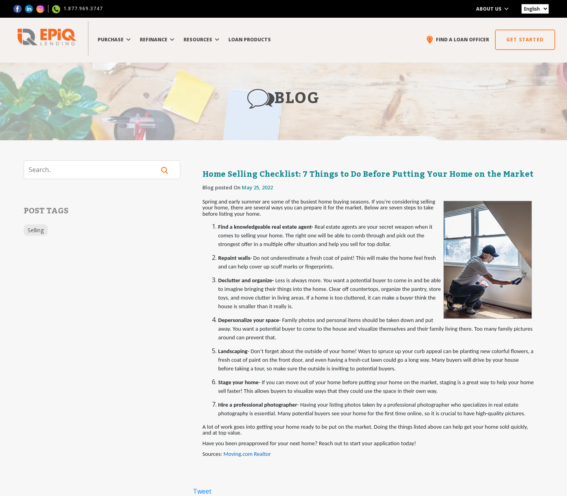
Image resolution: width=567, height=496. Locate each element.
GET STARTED (525, 39)
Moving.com (238, 453)
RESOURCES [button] (201, 39)
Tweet (202, 491)
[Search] (94, 170)
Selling (36, 230)
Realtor (262, 453)
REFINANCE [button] (157, 39)
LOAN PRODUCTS (249, 39)
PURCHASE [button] (114, 39)
